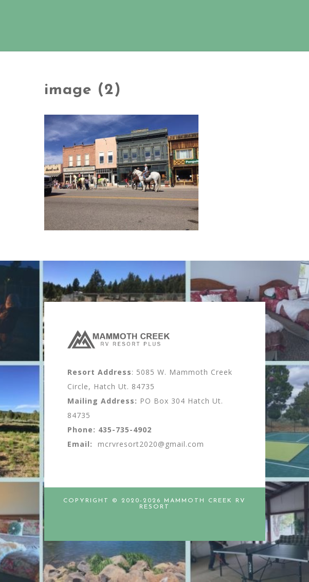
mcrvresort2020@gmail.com (151, 444)
